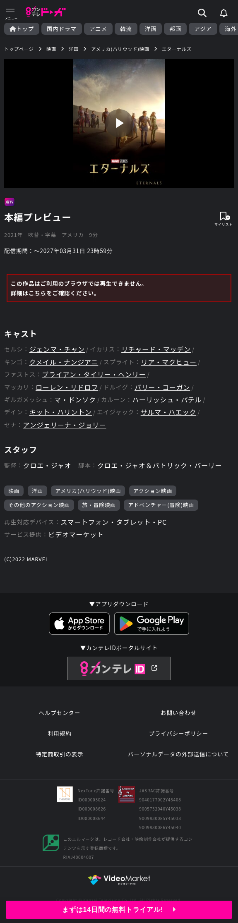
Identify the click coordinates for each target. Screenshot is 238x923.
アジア (203, 29)
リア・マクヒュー (169, 362)
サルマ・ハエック (168, 412)
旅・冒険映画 (99, 505)
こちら (37, 293)
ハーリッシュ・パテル (167, 399)
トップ (22, 29)
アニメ (98, 29)
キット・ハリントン (60, 412)
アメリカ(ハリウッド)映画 (88, 491)
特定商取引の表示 (59, 754)
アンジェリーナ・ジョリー (64, 425)
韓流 (126, 29)
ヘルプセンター (59, 712)
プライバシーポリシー (178, 733)
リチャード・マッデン (156, 349)
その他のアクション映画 (39, 505)
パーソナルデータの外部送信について (178, 754)
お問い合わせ (178, 712)
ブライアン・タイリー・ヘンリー (94, 374)
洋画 (151, 29)
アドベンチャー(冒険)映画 (161, 505)
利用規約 (60, 733)
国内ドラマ (62, 29)
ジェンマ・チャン (57, 349)
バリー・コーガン (162, 387)
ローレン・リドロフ (67, 387)
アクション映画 (153, 491)
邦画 (175, 29)
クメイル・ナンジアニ (63, 362)
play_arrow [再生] (119, 123)
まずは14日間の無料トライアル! (119, 909)
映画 (13, 491)
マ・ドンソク (75, 399)
